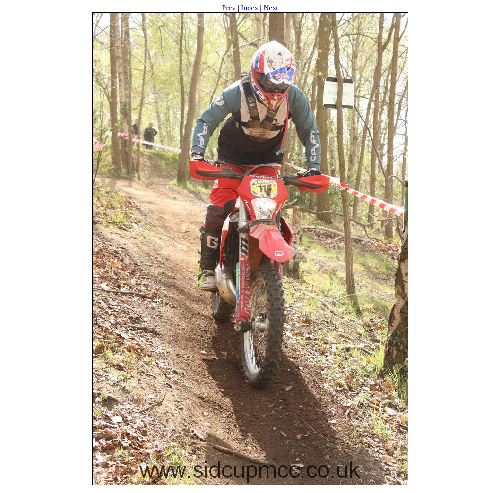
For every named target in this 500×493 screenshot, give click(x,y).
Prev (228, 8)
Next (271, 8)
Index (249, 8)
